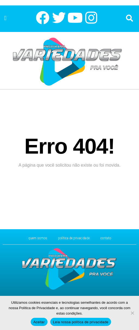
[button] (5, 18)
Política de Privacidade (74, 238)
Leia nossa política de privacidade (80, 322)
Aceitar (39, 322)
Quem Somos (37, 238)
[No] (132, 313)
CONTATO (105, 238)
